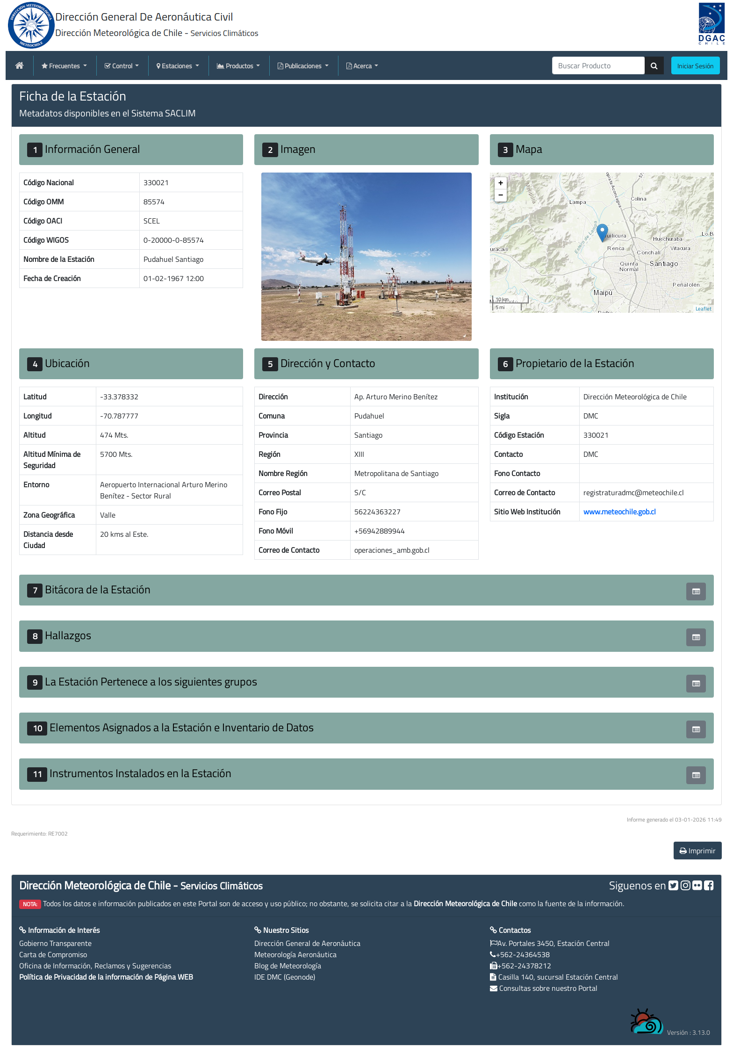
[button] (696, 591)
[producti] (598, 65)
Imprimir (698, 850)
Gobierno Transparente (55, 943)
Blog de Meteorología (287, 965)
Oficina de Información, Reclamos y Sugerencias (95, 965)
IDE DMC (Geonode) (284, 976)
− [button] (500, 195)
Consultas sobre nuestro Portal (548, 988)
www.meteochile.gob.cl (619, 511)
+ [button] (500, 183)
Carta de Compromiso (53, 954)
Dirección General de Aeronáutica (307, 943)
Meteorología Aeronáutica (295, 954)
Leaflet (703, 308)
